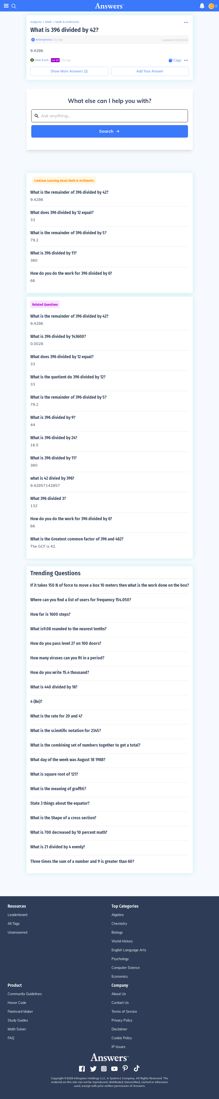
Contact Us (120, 1003)
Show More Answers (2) (69, 71)
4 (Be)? (36, 701)
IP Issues (118, 1047)
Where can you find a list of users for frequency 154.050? (80, 599)
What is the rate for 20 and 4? (56, 716)
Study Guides (18, 1020)
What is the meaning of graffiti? (58, 788)
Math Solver (17, 1029)
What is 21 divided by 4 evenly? (57, 847)
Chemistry (119, 923)
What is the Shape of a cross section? (63, 817)
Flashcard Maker (20, 1011)
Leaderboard (17, 915)
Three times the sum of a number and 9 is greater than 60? (82, 861)
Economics (120, 976)
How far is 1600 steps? (50, 614)
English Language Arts (129, 950)
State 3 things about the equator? (60, 803)
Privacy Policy (122, 1020)
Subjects (36, 22)
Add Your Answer (149, 71)
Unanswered (17, 932)
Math (48, 22)
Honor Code (17, 1003)
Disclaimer (119, 1029)
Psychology (120, 959)
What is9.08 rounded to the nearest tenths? (68, 628)
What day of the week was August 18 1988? (67, 759)
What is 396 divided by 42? (64, 30)
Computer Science (126, 968)
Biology (117, 932)
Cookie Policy (122, 1038)
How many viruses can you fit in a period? (67, 658)
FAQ (11, 1038)
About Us (119, 994)
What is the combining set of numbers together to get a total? (85, 745)
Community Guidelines (25, 994)
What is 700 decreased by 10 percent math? (68, 832)
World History (122, 941)
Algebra (117, 915)
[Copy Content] (175, 60)
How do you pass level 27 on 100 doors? (65, 643)
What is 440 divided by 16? (53, 687)
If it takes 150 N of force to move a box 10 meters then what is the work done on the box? (109, 585)
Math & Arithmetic (67, 22)
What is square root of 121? (54, 774)
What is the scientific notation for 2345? (65, 730)
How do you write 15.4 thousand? (59, 672)
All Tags (14, 923)
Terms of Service (124, 1011)
